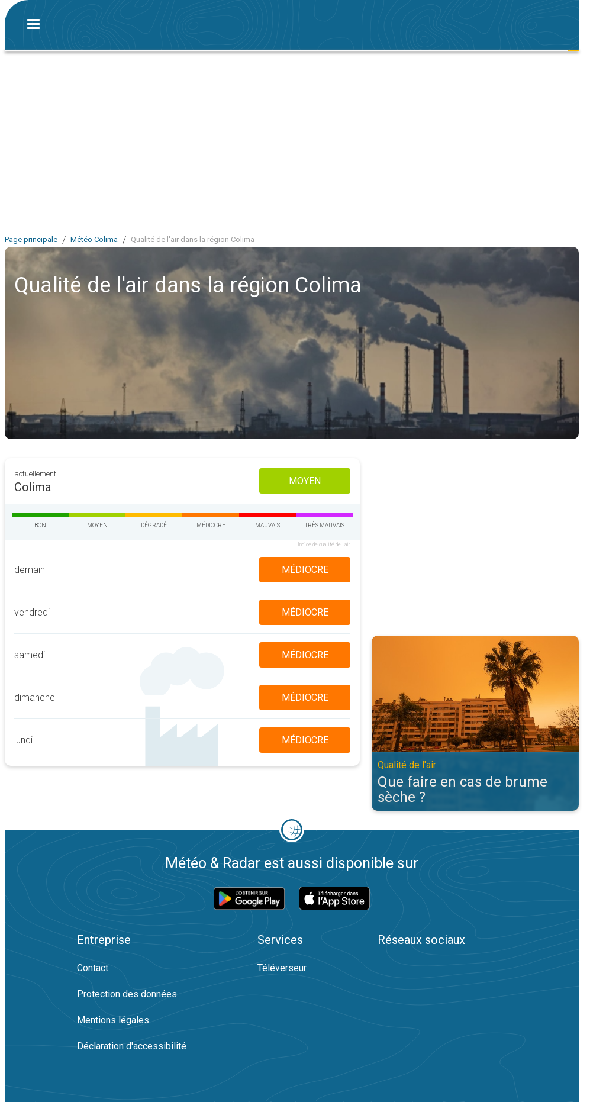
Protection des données (127, 994)
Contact (92, 968)
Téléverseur (282, 968)
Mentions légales (113, 1020)
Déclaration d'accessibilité (131, 1046)
